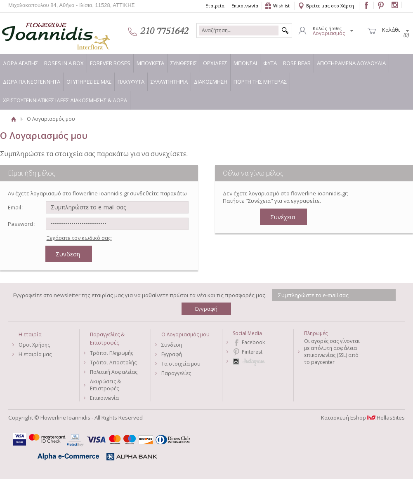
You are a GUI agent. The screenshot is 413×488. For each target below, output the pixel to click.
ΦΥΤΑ (270, 63)
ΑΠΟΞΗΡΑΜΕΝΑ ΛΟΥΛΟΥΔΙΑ (351, 63)
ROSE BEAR (297, 63)
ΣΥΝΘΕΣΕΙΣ (183, 63)
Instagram (263, 361)
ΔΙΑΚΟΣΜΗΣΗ (210, 81)
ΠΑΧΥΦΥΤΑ (131, 81)
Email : (16, 207)
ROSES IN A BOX (64, 63)
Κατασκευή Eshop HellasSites (363, 417)
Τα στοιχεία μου (181, 363)
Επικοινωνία (244, 5)
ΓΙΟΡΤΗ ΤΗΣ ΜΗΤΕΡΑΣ (260, 81)
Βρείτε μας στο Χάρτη (330, 5)
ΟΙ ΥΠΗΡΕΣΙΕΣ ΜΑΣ (88, 81)
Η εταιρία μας (35, 354)
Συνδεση (171, 344)
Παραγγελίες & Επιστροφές (107, 338)
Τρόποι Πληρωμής (111, 353)
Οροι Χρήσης (34, 344)
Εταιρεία (214, 5)
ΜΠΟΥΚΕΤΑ (150, 63)
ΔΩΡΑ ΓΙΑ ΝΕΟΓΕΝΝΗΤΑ (31, 81)
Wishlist (281, 5)
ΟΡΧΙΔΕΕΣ (215, 63)
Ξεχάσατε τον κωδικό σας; (79, 238)
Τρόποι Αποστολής (113, 362)
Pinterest (252, 351)
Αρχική (13, 119)
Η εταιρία (30, 334)
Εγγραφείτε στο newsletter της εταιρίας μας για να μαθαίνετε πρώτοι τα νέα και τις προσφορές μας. (140, 295)
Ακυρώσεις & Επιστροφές (105, 385)
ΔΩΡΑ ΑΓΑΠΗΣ (20, 63)
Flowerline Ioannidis (47, 31)
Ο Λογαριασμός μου (185, 334)
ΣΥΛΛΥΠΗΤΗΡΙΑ (169, 81)
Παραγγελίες (176, 373)
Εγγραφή (171, 354)
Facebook (253, 342)
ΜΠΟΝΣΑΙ (245, 63)
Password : (21, 224)
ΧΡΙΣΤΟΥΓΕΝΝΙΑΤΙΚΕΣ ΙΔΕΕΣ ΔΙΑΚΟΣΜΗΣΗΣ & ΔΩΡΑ (65, 100)
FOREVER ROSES (110, 63)
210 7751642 (164, 31)
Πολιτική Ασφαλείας (113, 371)
